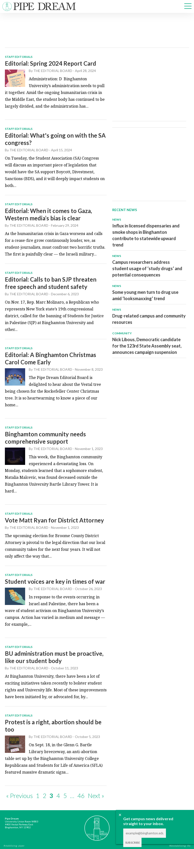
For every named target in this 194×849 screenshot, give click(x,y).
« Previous (19, 795)
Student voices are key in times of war (55, 581)
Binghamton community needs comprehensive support (45, 437)
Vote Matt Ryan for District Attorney (54, 520)
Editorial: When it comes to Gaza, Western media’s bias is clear (48, 214)
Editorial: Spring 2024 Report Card (50, 63)
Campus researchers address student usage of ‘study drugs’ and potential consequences (147, 268)
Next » (96, 795)
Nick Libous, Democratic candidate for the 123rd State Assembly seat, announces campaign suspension (147, 346)
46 (81, 795)
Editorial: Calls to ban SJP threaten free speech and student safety (50, 283)
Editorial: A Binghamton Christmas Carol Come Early (50, 358)
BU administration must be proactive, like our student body (54, 657)
